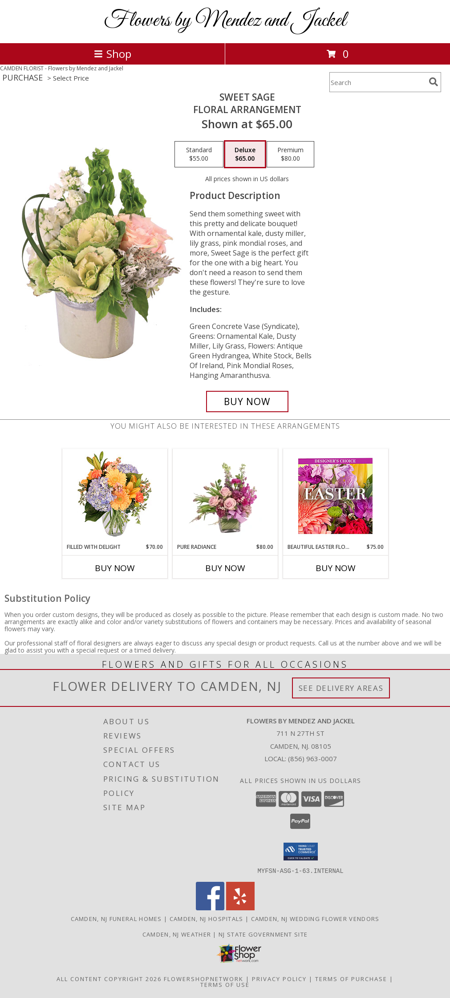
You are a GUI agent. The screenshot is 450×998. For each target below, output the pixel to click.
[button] (301, 851)
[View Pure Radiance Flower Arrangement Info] (225, 496)
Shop (112, 53)
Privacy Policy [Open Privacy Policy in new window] (279, 978)
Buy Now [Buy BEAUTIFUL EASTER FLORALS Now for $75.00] (336, 568)
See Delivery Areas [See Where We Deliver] (341, 688)
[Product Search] (377, 82)
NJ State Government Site (263, 934)
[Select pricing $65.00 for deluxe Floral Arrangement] (245, 154)
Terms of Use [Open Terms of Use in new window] (225, 984)
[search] (433, 82)
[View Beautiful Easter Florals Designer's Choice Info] (335, 496)
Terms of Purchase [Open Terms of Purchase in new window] (351, 978)
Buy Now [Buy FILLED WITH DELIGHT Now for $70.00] (115, 568)
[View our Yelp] (240, 907)
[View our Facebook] (210, 907)
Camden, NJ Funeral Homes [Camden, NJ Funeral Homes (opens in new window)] (116, 918)
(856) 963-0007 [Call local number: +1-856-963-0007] (312, 758)
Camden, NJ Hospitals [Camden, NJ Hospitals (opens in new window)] (206, 918)
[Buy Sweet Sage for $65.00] (247, 401)
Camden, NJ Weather (176, 934)
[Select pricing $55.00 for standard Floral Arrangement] (199, 154)
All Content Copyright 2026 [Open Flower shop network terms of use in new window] (109, 978)
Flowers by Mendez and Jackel (225, 21)
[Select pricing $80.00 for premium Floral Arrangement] (290, 154)
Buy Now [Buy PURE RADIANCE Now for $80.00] (225, 568)
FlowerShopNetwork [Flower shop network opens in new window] (203, 978)
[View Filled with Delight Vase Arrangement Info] (114, 496)
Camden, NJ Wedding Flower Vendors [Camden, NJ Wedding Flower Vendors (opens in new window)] (315, 918)
